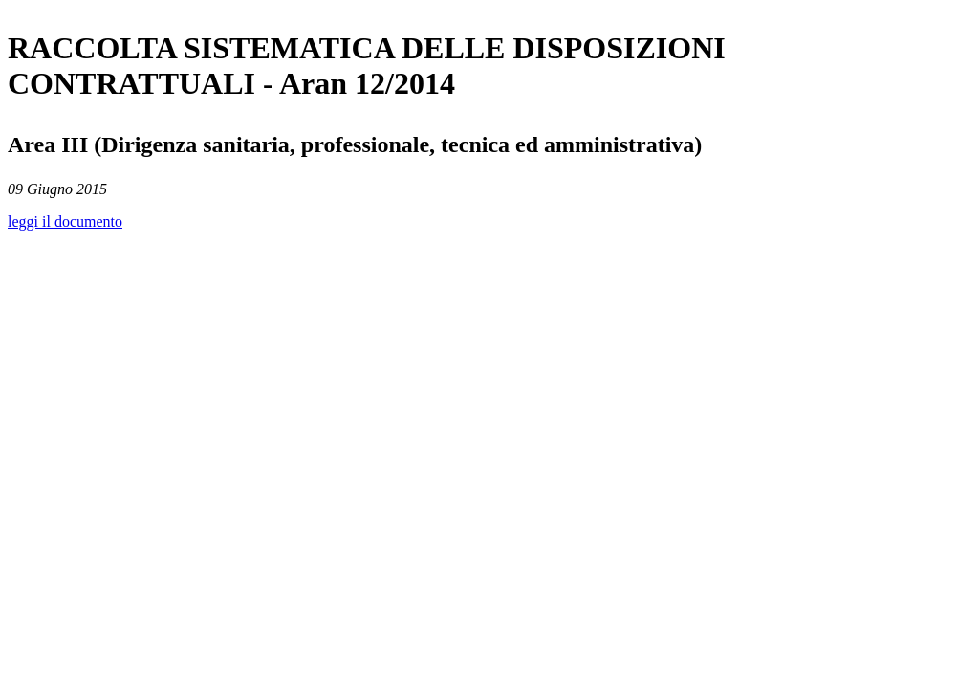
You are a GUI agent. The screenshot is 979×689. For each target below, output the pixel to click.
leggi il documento (65, 221)
